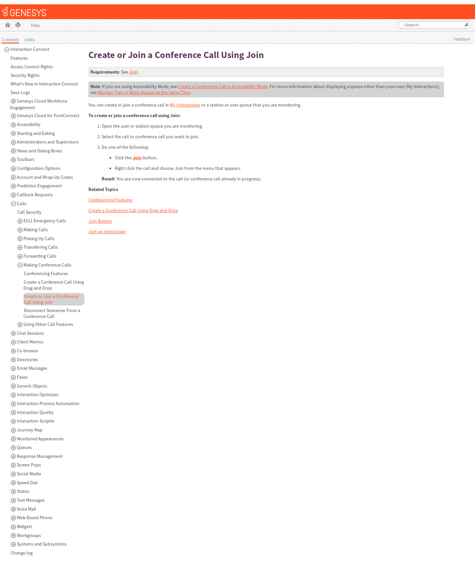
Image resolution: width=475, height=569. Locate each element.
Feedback (462, 39)
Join (133, 72)
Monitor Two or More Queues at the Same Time (144, 92)
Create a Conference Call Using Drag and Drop (133, 210)
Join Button (100, 221)
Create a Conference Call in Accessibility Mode (223, 86)
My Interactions (185, 105)
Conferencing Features (110, 200)
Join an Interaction (107, 232)
